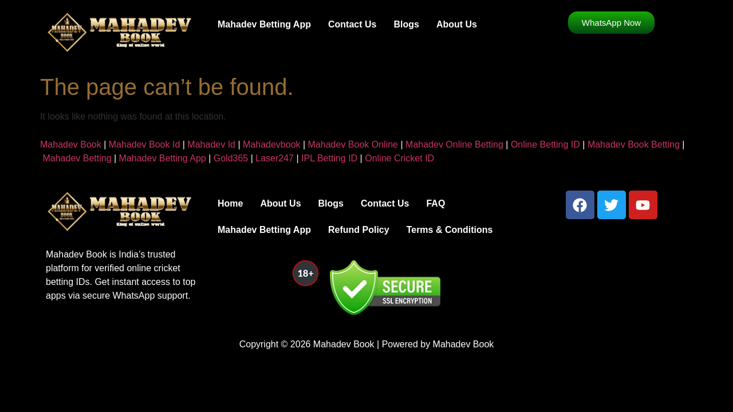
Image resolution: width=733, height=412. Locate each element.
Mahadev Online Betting (454, 144)
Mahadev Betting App (264, 24)
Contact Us (352, 24)
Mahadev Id (211, 144)
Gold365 (231, 158)
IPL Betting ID (329, 158)
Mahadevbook (272, 144)
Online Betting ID (545, 144)
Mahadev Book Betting (634, 144)
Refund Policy (358, 230)
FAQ (435, 203)
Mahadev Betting (76, 158)
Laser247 (274, 158)
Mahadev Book (70, 144)
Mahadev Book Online (353, 144)
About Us (456, 24)
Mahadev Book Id (144, 144)
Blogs (406, 24)
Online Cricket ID (399, 158)
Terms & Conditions (450, 230)
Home (230, 203)
